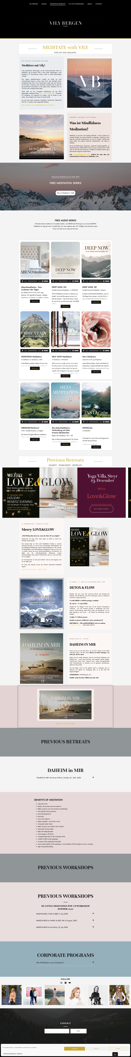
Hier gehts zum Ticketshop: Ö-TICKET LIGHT (34, 569)
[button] (65, 705)
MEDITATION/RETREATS (57, 4)
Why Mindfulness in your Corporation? (50, 962)
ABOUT (89, 4)
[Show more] (35, 301)
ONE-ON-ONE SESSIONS (65, 53)
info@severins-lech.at (76, 625)
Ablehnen (96, 1048)
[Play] (22, 281)
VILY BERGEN (33, 4)
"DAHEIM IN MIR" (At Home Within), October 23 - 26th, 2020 (58, 778)
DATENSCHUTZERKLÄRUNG (9, 1053)
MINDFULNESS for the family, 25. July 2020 (52, 927)
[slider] (32, 281)
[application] (34, 281)
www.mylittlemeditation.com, (81, 154)
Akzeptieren (75, 1048)
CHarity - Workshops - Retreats (65, 465)
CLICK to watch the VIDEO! (65, 724)
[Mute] (42, 281)
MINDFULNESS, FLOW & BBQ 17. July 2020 (52, 914)
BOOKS (44, 4)
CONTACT (98, 4)
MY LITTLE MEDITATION (76, 4)
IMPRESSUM (19, 1053)
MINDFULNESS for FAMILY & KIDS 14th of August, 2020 (56, 920)
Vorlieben (118, 1048)
